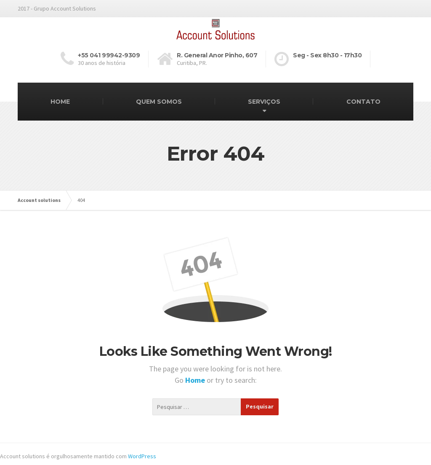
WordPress (142, 456)
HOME (60, 101)
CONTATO (363, 101)
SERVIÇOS (264, 101)
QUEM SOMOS (159, 101)
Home (196, 380)
